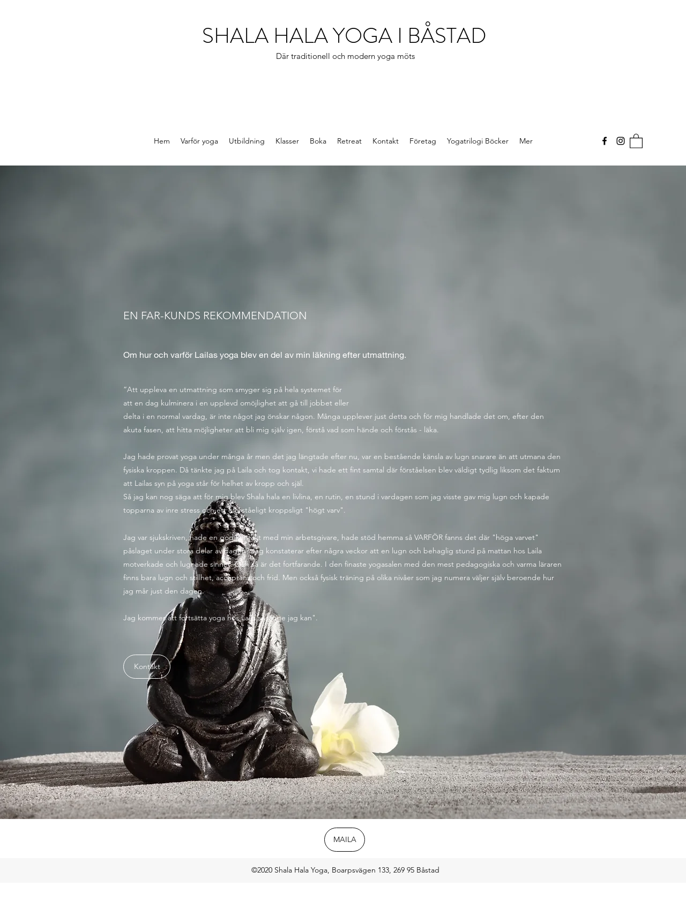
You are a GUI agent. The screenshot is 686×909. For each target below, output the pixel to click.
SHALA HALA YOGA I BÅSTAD (346, 35)
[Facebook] (604, 141)
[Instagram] (620, 141)
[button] (636, 140)
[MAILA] (344, 840)
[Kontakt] (146, 667)
